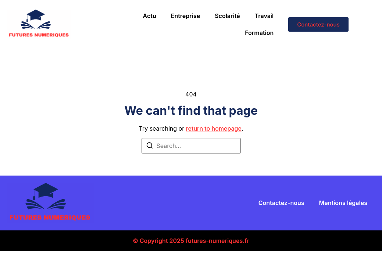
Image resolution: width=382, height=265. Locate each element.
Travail (264, 16)
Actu (149, 16)
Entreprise (185, 16)
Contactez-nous (281, 202)
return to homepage (214, 128)
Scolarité (227, 16)
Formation (259, 32)
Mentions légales (343, 202)
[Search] (149, 146)
